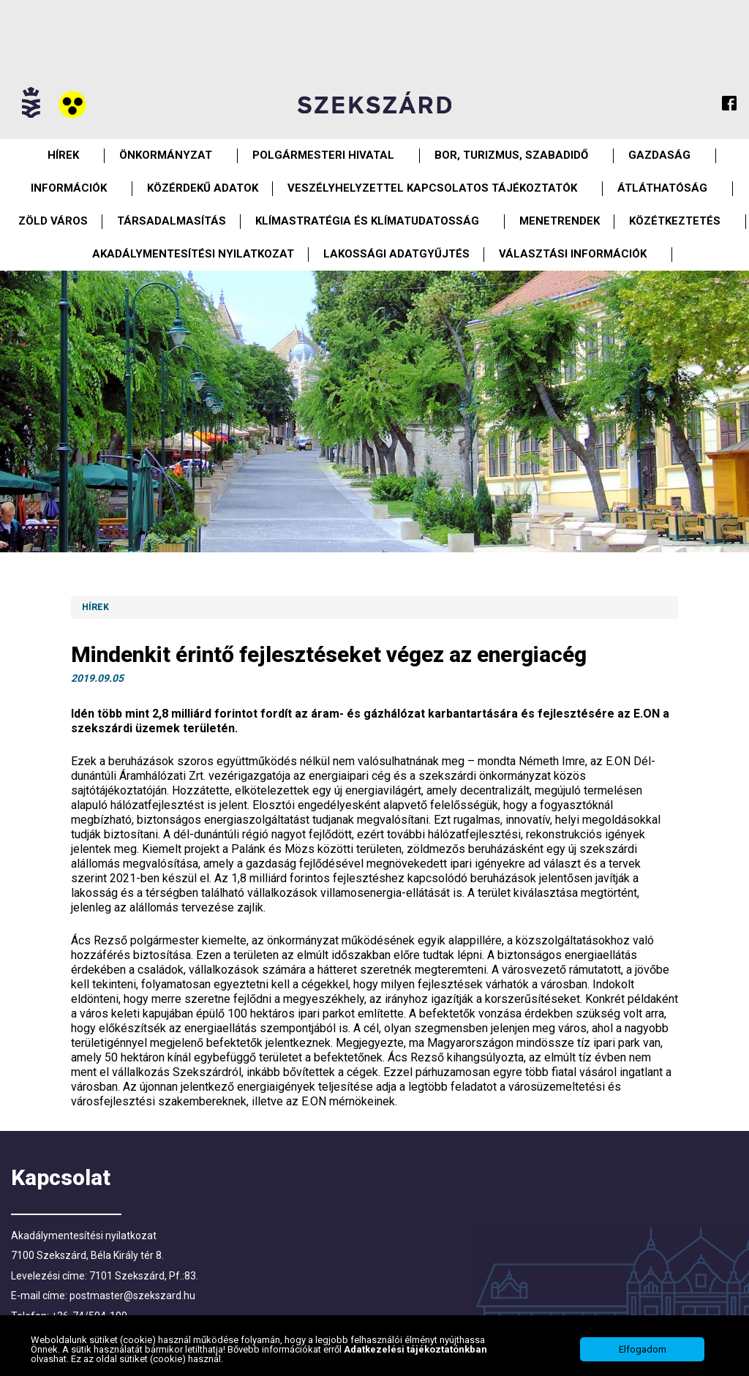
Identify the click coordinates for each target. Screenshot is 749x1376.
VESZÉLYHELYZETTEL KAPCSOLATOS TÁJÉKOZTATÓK (432, 188)
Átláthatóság (662, 188)
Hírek (63, 155)
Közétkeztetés (674, 221)
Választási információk (573, 253)
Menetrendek (559, 221)
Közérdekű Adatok (202, 188)
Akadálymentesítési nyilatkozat (193, 253)
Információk (69, 188)
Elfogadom (642, 1349)
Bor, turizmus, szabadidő (511, 155)
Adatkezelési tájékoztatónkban (415, 1349)
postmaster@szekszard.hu (132, 1295)
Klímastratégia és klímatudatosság (367, 221)
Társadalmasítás (171, 221)
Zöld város (53, 221)
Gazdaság (659, 155)
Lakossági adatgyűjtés (396, 253)
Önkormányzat (165, 155)
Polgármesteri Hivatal (323, 155)
